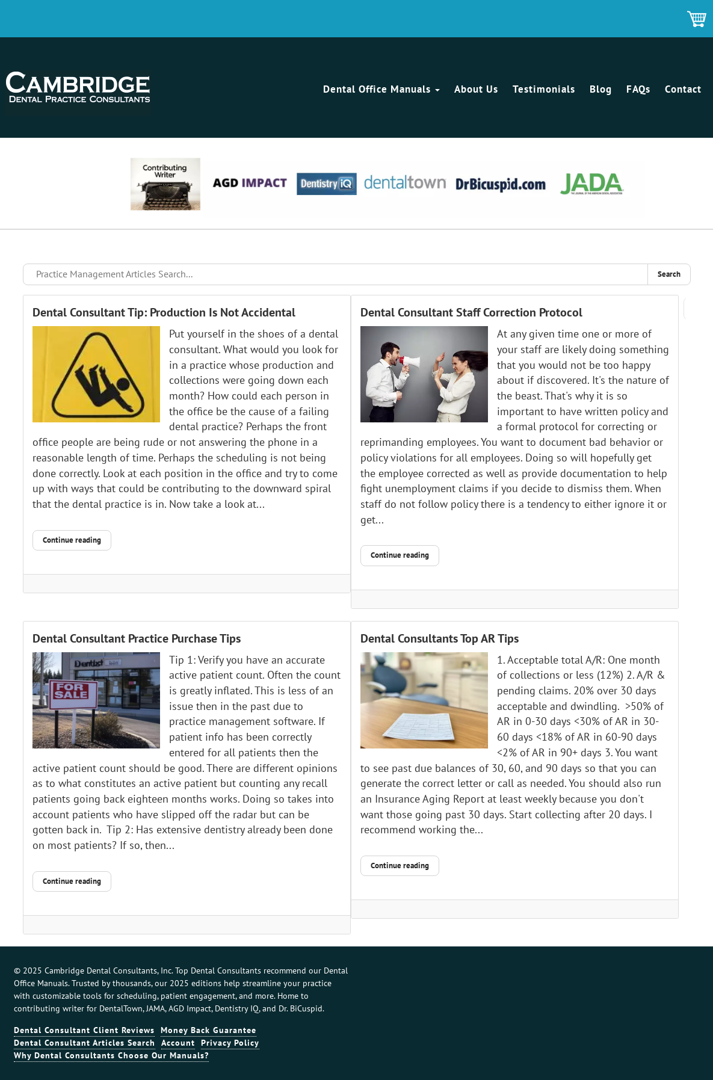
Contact (683, 89)
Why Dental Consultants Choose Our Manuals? (111, 1055)
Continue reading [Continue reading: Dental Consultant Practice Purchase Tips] (72, 881)
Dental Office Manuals (381, 89)
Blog (601, 89)
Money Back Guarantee (208, 1030)
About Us (476, 89)
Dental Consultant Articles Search (84, 1042)
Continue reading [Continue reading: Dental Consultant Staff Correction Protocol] (400, 555)
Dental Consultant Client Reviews (84, 1030)
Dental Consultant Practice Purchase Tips (136, 638)
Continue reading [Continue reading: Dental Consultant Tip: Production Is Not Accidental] (72, 540)
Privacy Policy (230, 1042)
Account (178, 1042)
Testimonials (544, 89)
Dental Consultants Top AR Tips (439, 638)
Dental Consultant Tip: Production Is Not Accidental (163, 312)
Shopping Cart (697, 20)
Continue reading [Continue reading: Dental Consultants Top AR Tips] (400, 865)
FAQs (638, 89)
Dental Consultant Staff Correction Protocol (471, 312)
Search (669, 274)
